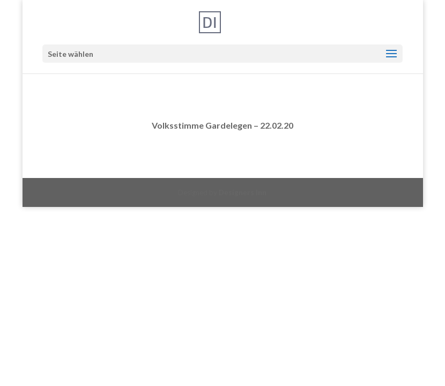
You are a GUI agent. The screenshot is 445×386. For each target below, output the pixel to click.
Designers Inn (242, 192)
